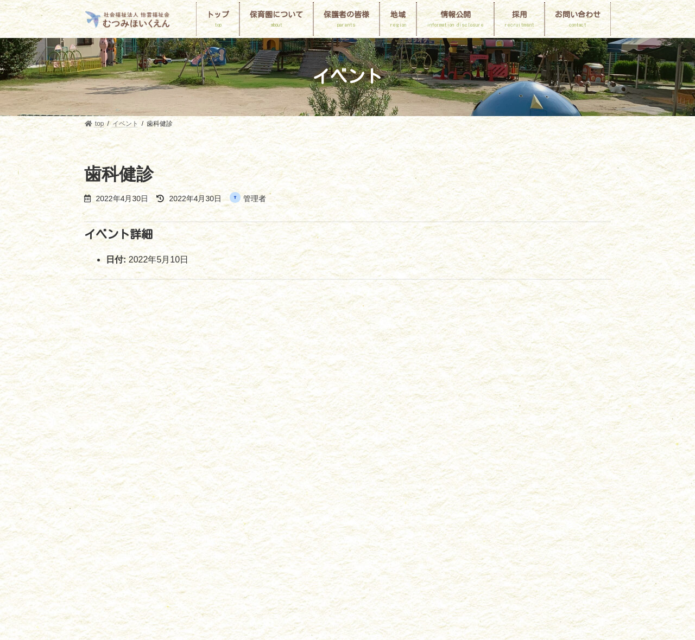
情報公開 (534, 460)
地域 (493, 460)
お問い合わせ (260, 473)
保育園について (147, 460)
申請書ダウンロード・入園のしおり (413, 460)
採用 (212, 473)
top (98, 460)
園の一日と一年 (256, 460)
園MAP (201, 460)
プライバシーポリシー (334, 473)
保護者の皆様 (319, 460)
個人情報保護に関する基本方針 (139, 473)
